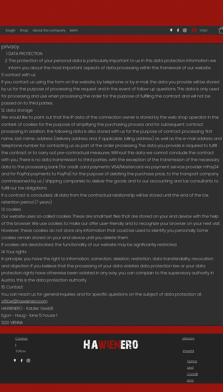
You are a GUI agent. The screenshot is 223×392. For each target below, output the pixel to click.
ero (129, 344)
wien (109, 344)
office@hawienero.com (24, 301)
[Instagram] (184, 30)
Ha (90, 344)
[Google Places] (171, 30)
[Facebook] (178, 30)
